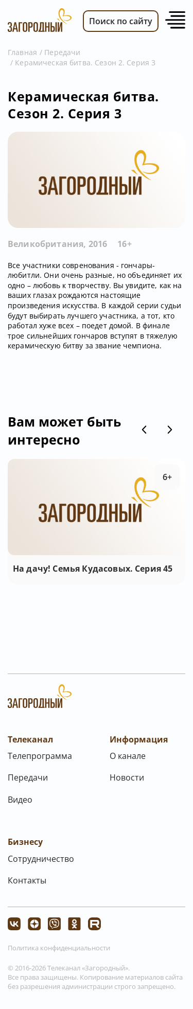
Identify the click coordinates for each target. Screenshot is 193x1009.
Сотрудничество (41, 858)
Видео (20, 799)
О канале (128, 756)
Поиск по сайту (120, 21)
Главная (22, 52)
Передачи (62, 52)
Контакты (27, 880)
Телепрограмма (40, 756)
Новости (127, 777)
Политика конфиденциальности (59, 947)
